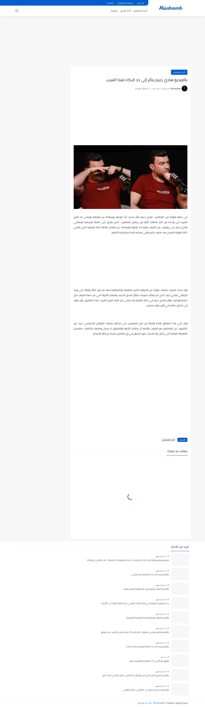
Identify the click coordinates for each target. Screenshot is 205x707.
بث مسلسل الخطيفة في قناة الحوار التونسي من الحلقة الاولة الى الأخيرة (135, 603)
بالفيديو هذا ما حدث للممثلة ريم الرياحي (150, 575)
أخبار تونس (125, 10)
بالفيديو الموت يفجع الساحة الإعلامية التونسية (147, 618)
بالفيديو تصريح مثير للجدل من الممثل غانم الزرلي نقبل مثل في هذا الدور (135, 675)
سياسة (114, 10)
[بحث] (16, 10)
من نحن (140, 3)
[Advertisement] (102, 41)
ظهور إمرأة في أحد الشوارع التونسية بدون (149, 661)
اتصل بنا (110, 3)
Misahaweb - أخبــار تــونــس (151, 703)
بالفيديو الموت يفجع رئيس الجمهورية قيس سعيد (146, 589)
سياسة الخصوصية (125, 3)
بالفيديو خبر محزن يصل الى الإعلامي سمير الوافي (146, 690)
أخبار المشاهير (140, 10)
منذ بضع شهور (161, 556)
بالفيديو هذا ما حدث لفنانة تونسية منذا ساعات (147, 647)
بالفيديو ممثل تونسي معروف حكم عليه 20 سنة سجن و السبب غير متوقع (135, 632)
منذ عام (164, 657)
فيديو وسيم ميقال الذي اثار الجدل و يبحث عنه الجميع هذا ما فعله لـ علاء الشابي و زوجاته (128, 560)
